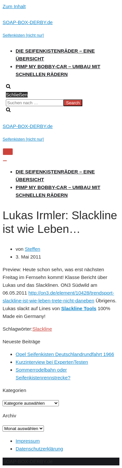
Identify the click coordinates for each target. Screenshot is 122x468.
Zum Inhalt (14, 6)
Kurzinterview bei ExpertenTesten (52, 362)
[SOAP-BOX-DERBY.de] (61, 29)
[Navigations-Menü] (8, 151)
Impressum (28, 441)
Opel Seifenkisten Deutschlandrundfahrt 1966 (65, 354)
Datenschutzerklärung (39, 448)
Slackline (42, 329)
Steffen (32, 249)
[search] (61, 102)
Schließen (17, 94)
